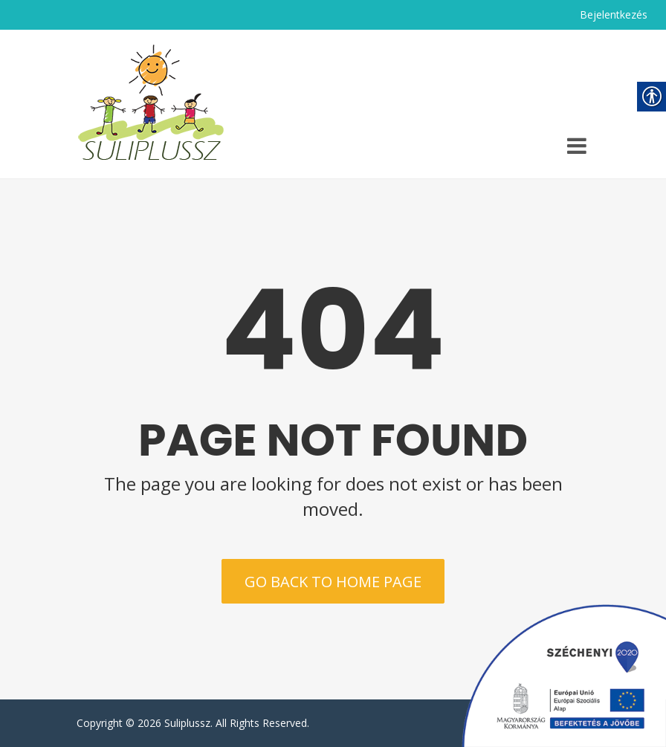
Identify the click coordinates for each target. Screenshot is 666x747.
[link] (151, 104)
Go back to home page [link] (333, 582)
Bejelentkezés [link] (613, 14)
